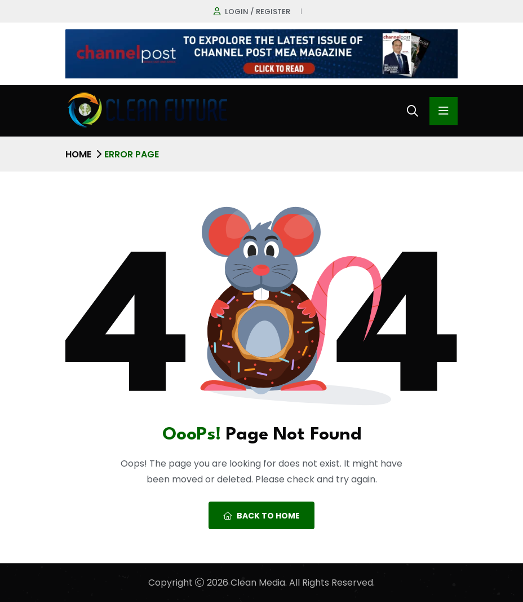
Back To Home (261, 515)
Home (78, 154)
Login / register (257, 11)
